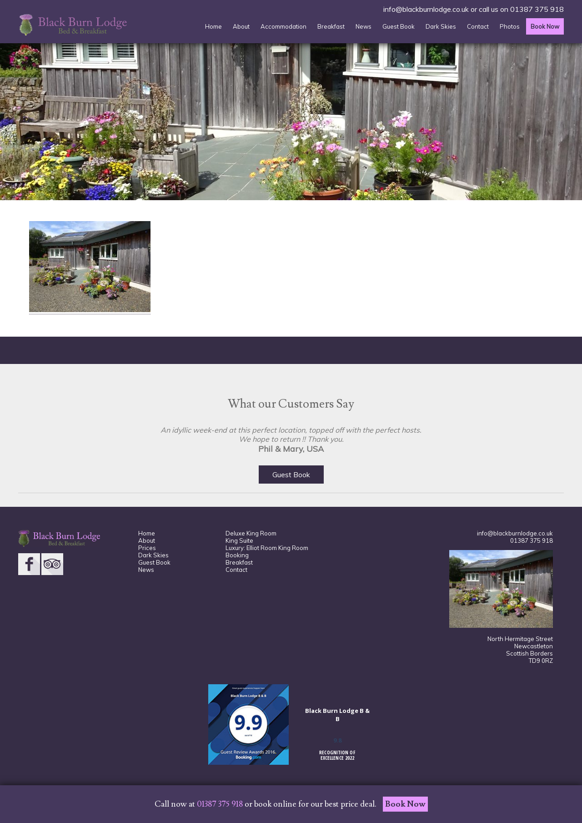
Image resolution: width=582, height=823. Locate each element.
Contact (478, 26)
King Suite (239, 540)
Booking (237, 555)
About (241, 26)
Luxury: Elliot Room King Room (267, 547)
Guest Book (398, 26)
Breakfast (331, 26)
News (363, 26)
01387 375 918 (537, 9)
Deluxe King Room (251, 533)
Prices (147, 547)
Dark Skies (441, 26)
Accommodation (283, 26)
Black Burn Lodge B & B (337, 715)
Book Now (545, 26)
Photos (510, 26)
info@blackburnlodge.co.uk (426, 9)
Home (213, 26)
